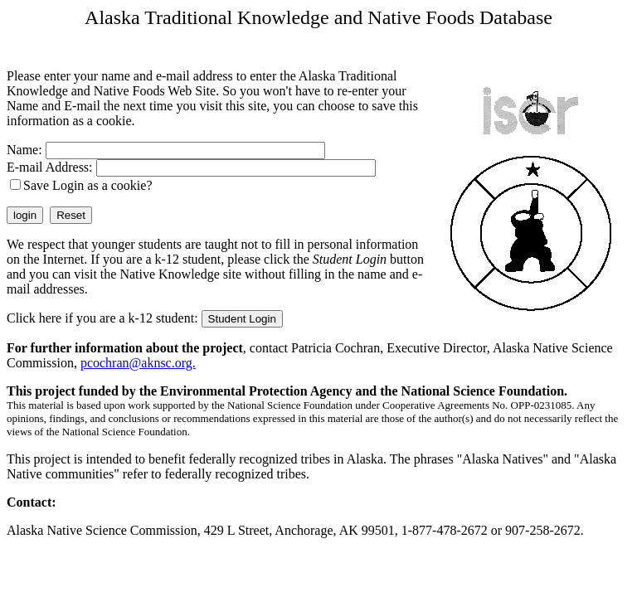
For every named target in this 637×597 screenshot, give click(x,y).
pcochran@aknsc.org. (138, 363)
